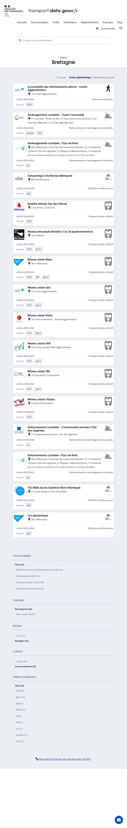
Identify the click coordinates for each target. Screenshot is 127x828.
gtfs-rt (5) (20, 697)
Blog (119, 22)
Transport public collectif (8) (30, 582)
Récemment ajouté (103, 77)
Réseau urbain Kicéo (40, 315)
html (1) (20, 741)
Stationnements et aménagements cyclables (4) (39, 569)
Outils (56, 22)
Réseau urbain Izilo (39, 288)
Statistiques (70, 22)
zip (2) (19, 716)
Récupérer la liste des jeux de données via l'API (64, 759)
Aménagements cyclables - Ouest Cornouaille (56, 115)
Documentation (39, 22)
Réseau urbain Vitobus (41, 399)
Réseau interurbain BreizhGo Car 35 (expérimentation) (60, 232)
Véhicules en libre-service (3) (30, 588)
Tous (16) (20, 635)
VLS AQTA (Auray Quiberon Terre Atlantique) (54, 488)
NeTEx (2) (20, 709)
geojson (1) (21, 734)
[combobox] (63, 40)
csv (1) (19, 728)
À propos (108, 22)
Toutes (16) (21, 661)
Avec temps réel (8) (25, 614)
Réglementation (90, 22)
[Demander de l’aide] (119, 820)
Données (22, 22)
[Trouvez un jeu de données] (63, 40)
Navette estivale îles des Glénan (47, 204)
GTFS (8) (20, 690)
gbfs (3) (19, 703)
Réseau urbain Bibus (40, 259)
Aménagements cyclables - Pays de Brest (53, 143)
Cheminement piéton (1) (28, 576)
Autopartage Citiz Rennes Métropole (50, 176)
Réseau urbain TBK (39, 371)
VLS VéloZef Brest (38, 516)
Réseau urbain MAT (39, 343)
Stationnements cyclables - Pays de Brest (53, 455)
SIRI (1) (19, 722)
